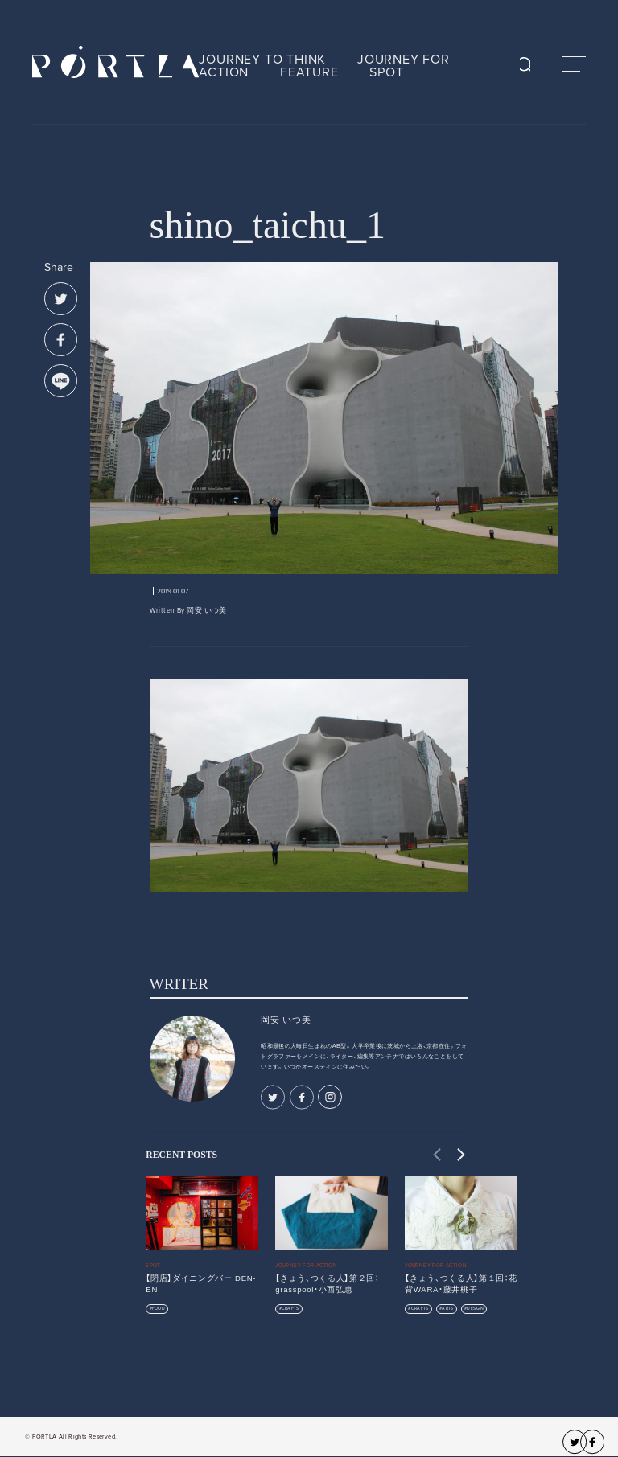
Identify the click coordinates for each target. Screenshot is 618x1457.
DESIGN (475, 1308)
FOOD (158, 1308)
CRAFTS (290, 1308)
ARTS (447, 1308)
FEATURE (309, 72)
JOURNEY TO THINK (262, 59)
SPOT (386, 72)
